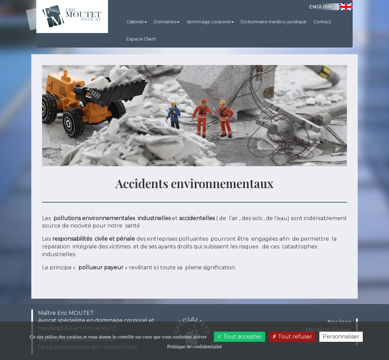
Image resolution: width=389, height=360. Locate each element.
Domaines (167, 21)
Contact (322, 21)
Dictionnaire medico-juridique (274, 21)
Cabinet (137, 21)
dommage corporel (210, 21)
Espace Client (141, 38)
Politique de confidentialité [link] (194, 346)
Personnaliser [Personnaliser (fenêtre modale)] (341, 336)
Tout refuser (292, 336)
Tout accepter (239, 336)
